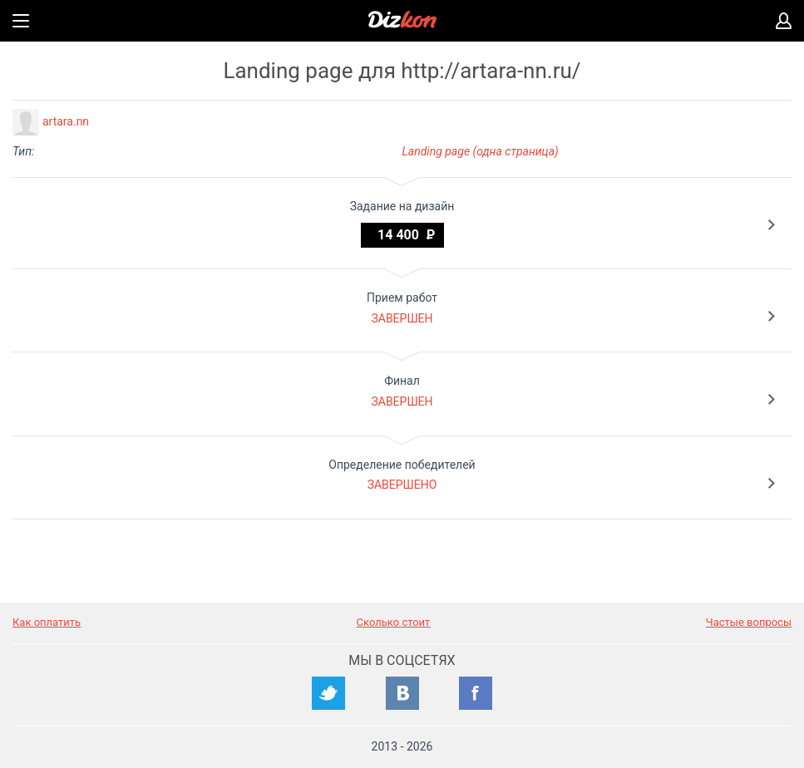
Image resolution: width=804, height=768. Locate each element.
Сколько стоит (394, 622)
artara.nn (65, 121)
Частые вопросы (749, 622)
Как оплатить (46, 622)
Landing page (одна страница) (480, 151)
